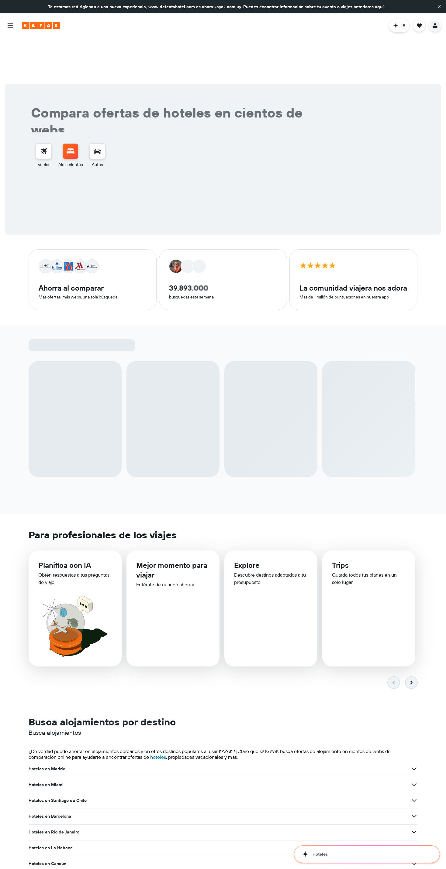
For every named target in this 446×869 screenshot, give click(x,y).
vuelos (140, 851)
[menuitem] (44, 109)
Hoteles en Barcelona (50, 738)
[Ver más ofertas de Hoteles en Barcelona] (146, 738)
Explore (247, 520)
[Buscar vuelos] (44, 105)
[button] (439, 6)
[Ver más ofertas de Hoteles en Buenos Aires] (414, 770)
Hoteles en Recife (180, 770)
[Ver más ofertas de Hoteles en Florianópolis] (146, 770)
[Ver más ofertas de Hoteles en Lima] (280, 754)
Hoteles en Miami (179, 723)
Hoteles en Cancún (47, 754)
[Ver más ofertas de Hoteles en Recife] (280, 770)
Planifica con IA (64, 519)
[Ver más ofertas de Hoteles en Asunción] (146, 786)
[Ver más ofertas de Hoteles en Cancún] (146, 754)
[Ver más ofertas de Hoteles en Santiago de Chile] (414, 723)
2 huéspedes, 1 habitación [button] (250, 151)
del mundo (294, 828)
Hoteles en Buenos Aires (320, 770)
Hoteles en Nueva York (318, 754)
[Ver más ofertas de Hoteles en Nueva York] (414, 754)
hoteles (158, 711)
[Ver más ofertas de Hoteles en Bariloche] (414, 786)
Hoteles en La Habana (318, 738)
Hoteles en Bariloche (316, 786)
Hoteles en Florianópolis (53, 770)
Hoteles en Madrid (47, 723)
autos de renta (163, 851)
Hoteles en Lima (178, 754)
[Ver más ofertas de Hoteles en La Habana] (414, 738)
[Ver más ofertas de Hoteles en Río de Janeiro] (280, 738)
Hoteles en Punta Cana (185, 786)
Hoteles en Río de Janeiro (187, 738)
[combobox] (96, 151)
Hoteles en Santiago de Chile (325, 723)
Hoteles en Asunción (49, 786)
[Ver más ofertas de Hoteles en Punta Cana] (280, 786)
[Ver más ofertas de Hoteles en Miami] (280, 723)
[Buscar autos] (97, 105)
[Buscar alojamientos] (70, 105)
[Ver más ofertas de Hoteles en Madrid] (146, 723)
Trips (340, 520)
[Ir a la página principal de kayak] (41, 25)
